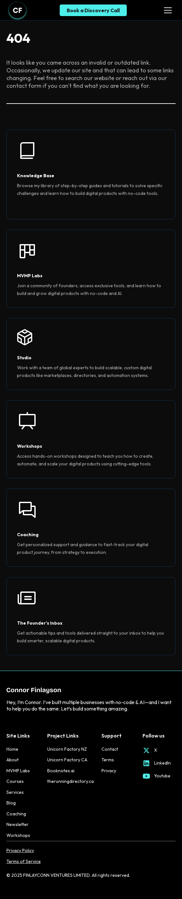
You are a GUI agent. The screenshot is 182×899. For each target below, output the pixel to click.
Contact (109, 749)
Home (12, 749)
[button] (166, 10)
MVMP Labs (18, 771)
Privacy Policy (20, 850)
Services (15, 792)
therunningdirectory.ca (70, 781)
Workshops (18, 835)
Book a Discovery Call (93, 10)
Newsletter (17, 824)
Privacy (108, 771)
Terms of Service (23, 861)
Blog (11, 803)
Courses (15, 781)
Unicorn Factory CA (67, 760)
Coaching (16, 814)
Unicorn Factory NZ (67, 749)
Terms (107, 760)
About (12, 760)
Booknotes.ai (60, 771)
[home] (17, 10)
